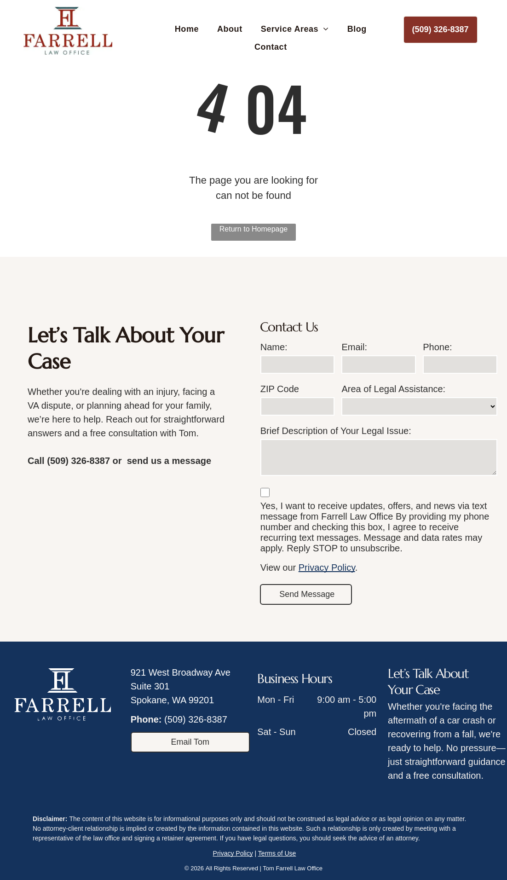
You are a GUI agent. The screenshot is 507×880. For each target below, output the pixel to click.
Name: (274, 347)
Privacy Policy (327, 567)
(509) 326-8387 (195, 719)
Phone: (437, 347)
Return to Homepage (253, 229)
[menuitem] (187, 29)
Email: (354, 347)
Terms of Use (277, 853)
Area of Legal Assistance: (393, 389)
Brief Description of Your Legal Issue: (335, 431)
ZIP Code (279, 389)
